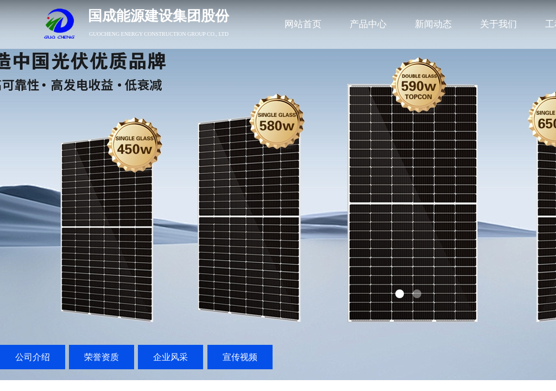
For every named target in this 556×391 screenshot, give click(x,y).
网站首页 (303, 24)
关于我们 (498, 24)
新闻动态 (433, 24)
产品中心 (368, 24)
